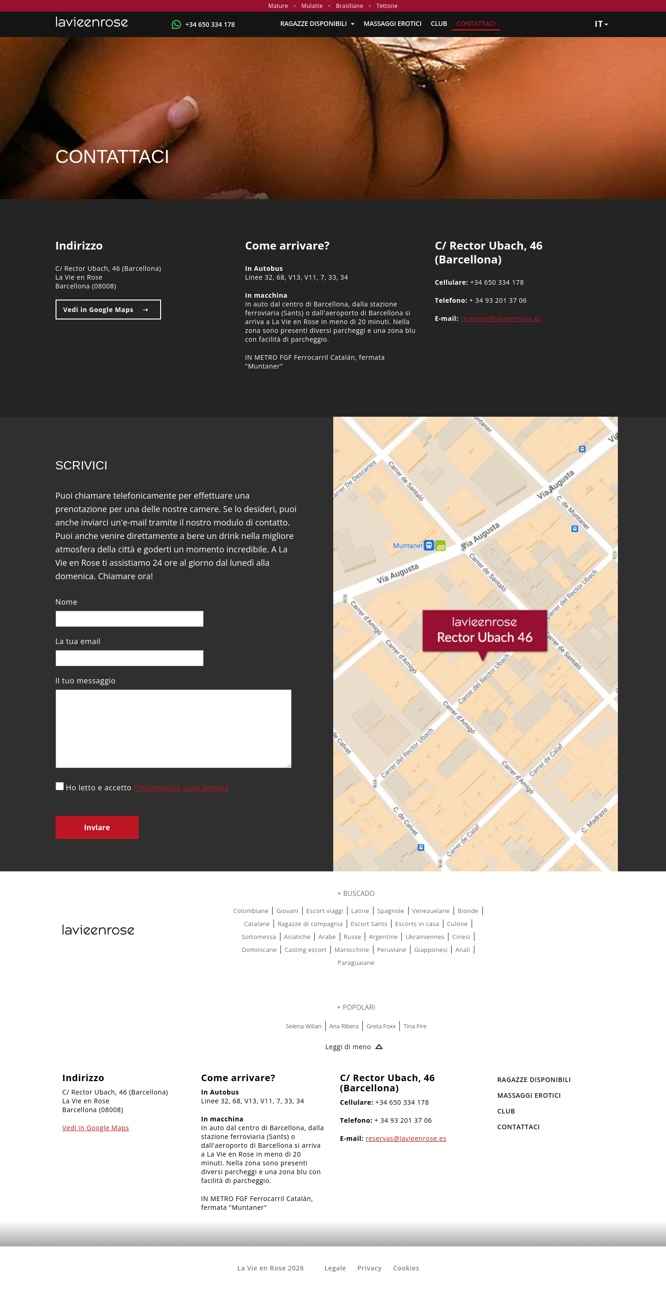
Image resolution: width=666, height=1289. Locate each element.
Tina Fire (415, 1026)
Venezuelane (431, 911)
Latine (360, 911)
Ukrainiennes (424, 936)
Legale (335, 1268)
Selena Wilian (303, 1026)
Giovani (287, 911)
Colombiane (250, 911)
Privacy (369, 1268)
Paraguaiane (356, 962)
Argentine (383, 936)
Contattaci (475, 23)
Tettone (387, 6)
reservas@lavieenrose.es (501, 318)
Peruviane (392, 949)
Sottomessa (259, 936)
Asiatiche (297, 936)
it (601, 23)
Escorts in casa (417, 924)
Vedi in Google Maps (98, 309)
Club (439, 23)
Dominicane (259, 949)
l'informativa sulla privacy (181, 787)
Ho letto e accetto (142, 787)
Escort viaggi (324, 911)
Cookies (406, 1268)
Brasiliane (349, 6)
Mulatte (312, 6)
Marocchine (352, 949)
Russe (352, 936)
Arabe (327, 936)
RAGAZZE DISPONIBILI (317, 23)
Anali (462, 949)
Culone (457, 924)
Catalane (257, 924)
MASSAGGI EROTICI (393, 23)
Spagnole (391, 911)
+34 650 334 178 (210, 24)
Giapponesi (431, 949)
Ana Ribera (344, 1026)
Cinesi (461, 936)
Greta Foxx (381, 1026)
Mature (278, 6)
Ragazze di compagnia (310, 924)
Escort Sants (369, 924)
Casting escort (306, 949)
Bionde (468, 911)
